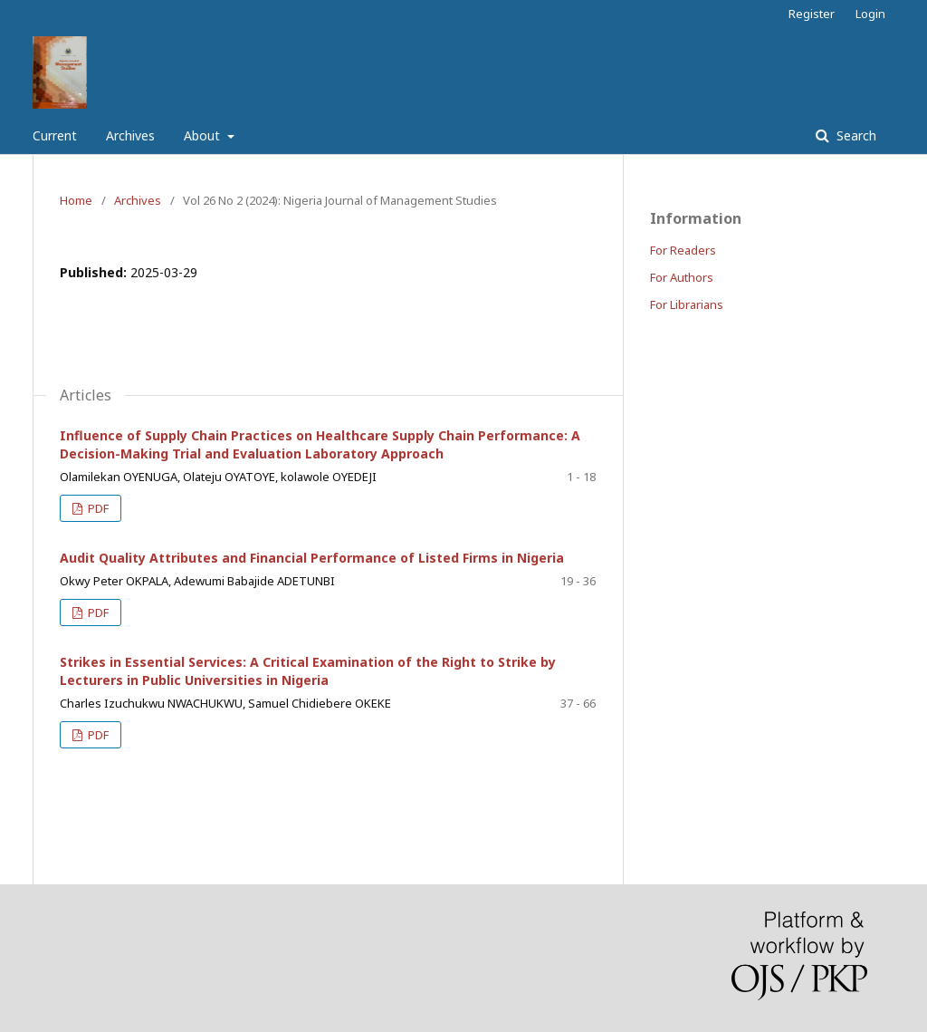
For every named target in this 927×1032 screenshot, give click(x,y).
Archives (130, 135)
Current (55, 135)
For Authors (681, 277)
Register (811, 13)
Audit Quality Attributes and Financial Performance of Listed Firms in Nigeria (312, 557)
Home (76, 200)
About (204, 135)
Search (854, 135)
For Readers (683, 250)
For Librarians (686, 304)
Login (870, 13)
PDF (97, 508)
